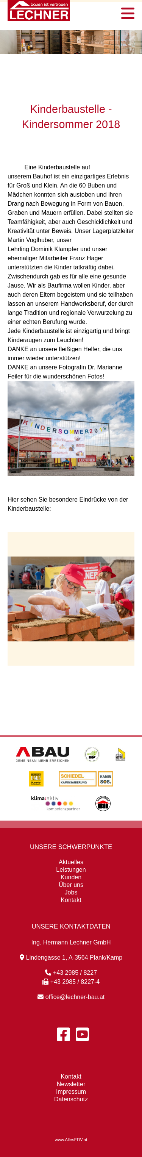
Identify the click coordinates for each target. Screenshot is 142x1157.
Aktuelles (71, 862)
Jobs (71, 892)
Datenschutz (71, 1099)
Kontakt (71, 900)
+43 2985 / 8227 (71, 972)
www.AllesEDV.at (71, 1139)
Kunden (71, 877)
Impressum (71, 1091)
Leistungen (71, 869)
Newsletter (71, 1084)
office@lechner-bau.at (71, 997)
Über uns (71, 885)
